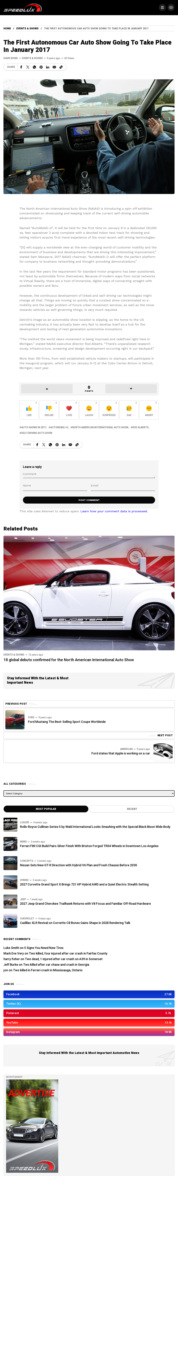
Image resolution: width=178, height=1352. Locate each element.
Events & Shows (27, 28)
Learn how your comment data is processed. (114, 511)
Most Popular (46, 809)
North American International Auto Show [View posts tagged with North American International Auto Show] (100, 427)
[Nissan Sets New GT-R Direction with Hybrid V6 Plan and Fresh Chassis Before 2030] (10, 863)
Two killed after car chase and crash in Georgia (56, 964)
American (126, 749)
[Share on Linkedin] (47, 67)
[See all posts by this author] (10, 58)
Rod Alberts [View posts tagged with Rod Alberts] (140, 427)
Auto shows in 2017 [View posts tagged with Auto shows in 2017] (33, 427)
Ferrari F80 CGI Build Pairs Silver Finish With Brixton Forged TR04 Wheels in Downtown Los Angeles (89, 846)
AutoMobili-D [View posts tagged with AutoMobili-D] (59, 427)
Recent (132, 809)
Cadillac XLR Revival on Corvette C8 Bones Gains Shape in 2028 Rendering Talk (75, 923)
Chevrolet (27, 918)
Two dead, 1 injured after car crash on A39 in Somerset (64, 959)
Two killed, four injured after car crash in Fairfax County (68, 953)
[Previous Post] (15, 719)
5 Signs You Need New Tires (43, 948)
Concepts (26, 861)
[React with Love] (69, 410)
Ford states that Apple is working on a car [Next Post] (120, 753)
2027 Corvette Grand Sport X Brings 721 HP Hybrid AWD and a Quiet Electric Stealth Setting (84, 884)
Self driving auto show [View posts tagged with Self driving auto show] (36, 433)
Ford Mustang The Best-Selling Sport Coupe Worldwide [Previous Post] (67, 722)
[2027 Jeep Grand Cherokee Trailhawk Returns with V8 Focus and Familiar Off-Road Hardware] (10, 902)
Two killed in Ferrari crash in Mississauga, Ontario (48, 970)
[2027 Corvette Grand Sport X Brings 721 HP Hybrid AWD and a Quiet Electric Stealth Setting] (10, 882)
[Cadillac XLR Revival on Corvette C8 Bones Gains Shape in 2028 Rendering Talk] (10, 921)
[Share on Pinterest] (41, 67)
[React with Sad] (129, 410)
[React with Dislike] (49, 410)
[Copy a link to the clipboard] (61, 67)
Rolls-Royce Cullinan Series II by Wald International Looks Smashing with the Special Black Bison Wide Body (95, 827)
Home (7, 28)
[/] (162, 7)
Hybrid (24, 880)
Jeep (23, 899)
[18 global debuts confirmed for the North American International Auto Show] (89, 593)
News (23, 842)
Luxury (24, 822)
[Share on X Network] (28, 67)
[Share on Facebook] (21, 67)
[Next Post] (163, 751)
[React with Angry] (149, 410)
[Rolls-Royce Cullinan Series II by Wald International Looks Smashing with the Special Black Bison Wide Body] (10, 825)
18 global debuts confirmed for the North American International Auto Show (68, 660)
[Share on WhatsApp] (34, 67)
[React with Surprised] (109, 410)
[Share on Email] (54, 67)
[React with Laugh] (89, 410)
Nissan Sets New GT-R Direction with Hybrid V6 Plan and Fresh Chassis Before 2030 (78, 865)
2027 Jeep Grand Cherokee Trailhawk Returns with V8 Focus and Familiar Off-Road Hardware (85, 903)
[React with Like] (29, 410)
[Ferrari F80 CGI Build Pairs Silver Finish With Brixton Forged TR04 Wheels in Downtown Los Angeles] (10, 844)
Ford (31, 717)
